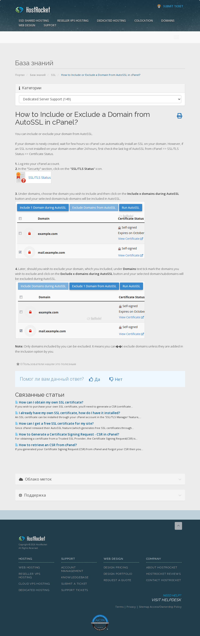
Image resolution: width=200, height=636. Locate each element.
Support (50, 25)
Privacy (131, 606)
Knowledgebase (75, 577)
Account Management (72, 569)
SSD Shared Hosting (34, 21)
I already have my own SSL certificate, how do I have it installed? (67, 413)
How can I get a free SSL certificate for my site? (54, 423)
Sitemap (144, 606)
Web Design (27, 25)
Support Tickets (74, 590)
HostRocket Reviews (163, 573)
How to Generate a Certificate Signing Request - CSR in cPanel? (67, 434)
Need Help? (100, 598)
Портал (20, 75)
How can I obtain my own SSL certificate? (49, 402)
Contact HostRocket (163, 580)
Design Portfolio (118, 573)
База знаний (38, 75)
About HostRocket (161, 567)
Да (94, 379)
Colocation (143, 21)
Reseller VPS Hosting (73, 21)
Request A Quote (118, 580)
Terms (119, 606)
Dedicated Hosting (111, 21)
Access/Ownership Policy (166, 606)
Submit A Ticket (74, 583)
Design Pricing (116, 567)
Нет (116, 379)
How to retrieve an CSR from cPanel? (46, 445)
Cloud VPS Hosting (34, 583)
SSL (53, 75)
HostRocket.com (100, 539)
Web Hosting (29, 567)
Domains (167, 21)
